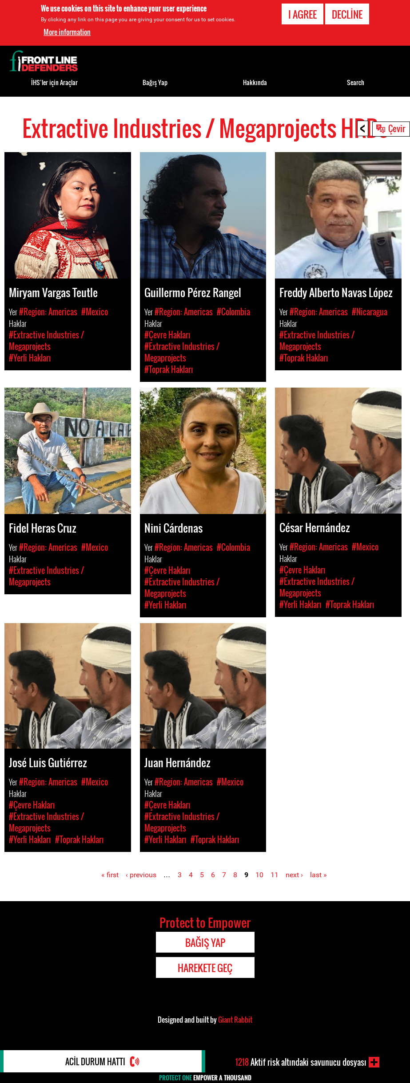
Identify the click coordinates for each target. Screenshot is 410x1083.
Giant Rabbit (235, 1019)
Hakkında (255, 82)
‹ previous (141, 875)
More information (67, 32)
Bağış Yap (155, 82)
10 (259, 875)
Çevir (396, 128)
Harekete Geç (205, 968)
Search (355, 82)
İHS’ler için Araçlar (54, 82)
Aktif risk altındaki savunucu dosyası (300, 1062)
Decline (347, 14)
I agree (302, 14)
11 (275, 875)
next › (294, 875)
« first (110, 875)
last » (318, 875)
